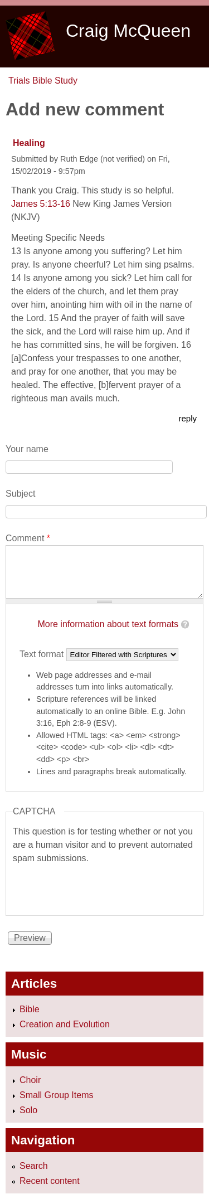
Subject (20, 493)
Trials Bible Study (42, 80)
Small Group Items (56, 1095)
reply (187, 418)
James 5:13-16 (40, 203)
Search (34, 1166)
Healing (29, 143)
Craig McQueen (128, 31)
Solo (28, 1110)
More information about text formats (107, 624)
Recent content (50, 1181)
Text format (43, 654)
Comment (28, 538)
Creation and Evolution (65, 1024)
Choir (30, 1080)
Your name (27, 449)
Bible (30, 1009)
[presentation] (97, 887)
